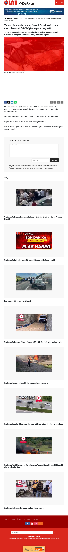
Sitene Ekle (35, 519)
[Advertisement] (34, 87)
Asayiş (16, 18)
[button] (55, 102)
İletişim (19, 519)
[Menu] (61, 2)
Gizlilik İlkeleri (27, 519)
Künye (13, 519)
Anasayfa (8, 18)
